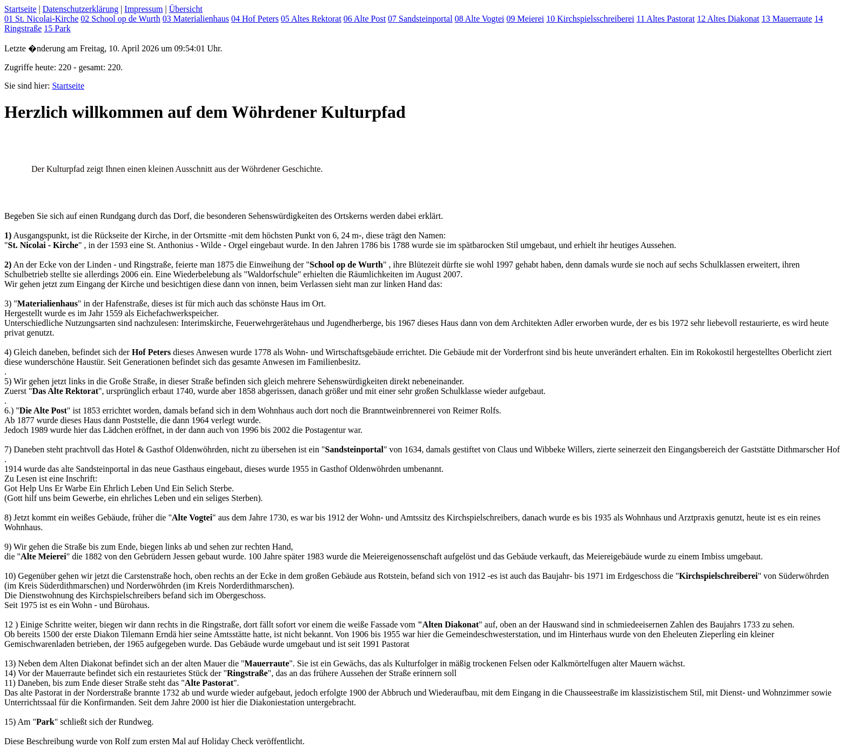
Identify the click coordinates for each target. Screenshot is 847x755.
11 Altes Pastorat (665, 18)
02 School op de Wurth (120, 18)
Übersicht (186, 9)
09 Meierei (525, 18)
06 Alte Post (365, 18)
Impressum (143, 9)
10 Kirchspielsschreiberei (590, 18)
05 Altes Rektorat (311, 18)
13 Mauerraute (787, 18)
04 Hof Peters (255, 18)
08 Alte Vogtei (480, 18)
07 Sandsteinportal (420, 18)
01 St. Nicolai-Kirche (41, 18)
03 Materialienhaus (196, 18)
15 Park (57, 28)
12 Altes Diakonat (728, 18)
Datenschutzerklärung (80, 9)
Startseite (20, 9)
